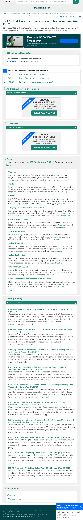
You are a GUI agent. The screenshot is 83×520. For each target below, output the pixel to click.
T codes (12, 172)
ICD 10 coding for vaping (19, 219)
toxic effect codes (16, 231)
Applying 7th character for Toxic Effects (26, 208)
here (8, 165)
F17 (38, 61)
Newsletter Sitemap (49, 510)
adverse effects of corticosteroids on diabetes (29, 279)
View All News (14, 499)
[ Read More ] (64, 180)
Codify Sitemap (37, 510)
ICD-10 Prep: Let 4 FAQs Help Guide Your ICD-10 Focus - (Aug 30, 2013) (39, 437)
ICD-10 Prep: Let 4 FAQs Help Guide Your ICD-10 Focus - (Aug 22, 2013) (39, 468)
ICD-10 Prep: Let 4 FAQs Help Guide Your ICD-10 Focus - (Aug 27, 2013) (39, 453)
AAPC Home (17, 510)
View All (11, 291)
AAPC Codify (7, 510)
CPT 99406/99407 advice (19, 267)
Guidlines (12, 184)
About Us (26, 510)
